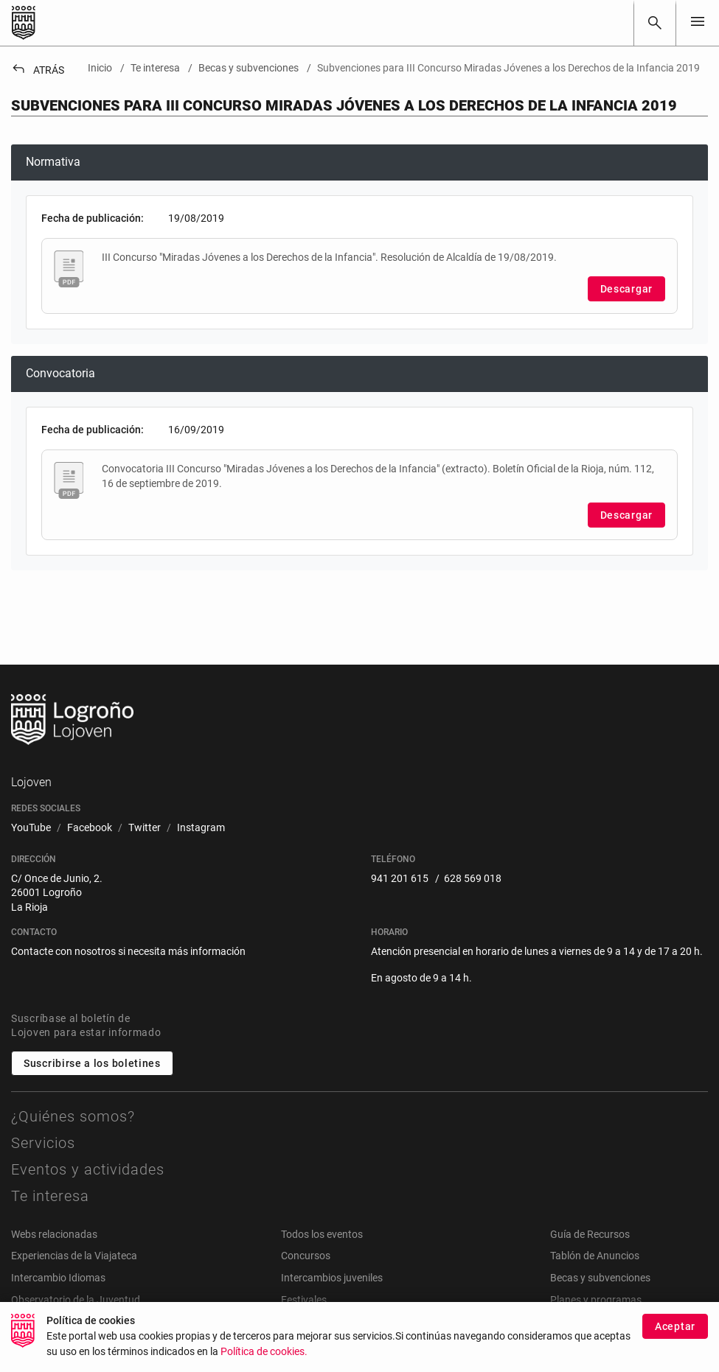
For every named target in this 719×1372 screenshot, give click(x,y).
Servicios (43, 1143)
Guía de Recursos (590, 1234)
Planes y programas (596, 1300)
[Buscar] (654, 23)
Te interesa (50, 1196)
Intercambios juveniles (332, 1278)
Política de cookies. (264, 1363)
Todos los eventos (322, 1234)
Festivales (304, 1300)
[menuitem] (31, 828)
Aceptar (675, 1337)
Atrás (37, 70)
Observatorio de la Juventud (75, 1300)
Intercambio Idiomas (58, 1278)
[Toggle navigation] (697, 22)
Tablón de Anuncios (594, 1255)
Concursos (305, 1255)
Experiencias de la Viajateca (74, 1255)
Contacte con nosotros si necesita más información (128, 951)
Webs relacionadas (54, 1234)
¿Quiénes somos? (73, 1116)
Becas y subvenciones (600, 1278)
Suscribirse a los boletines (92, 1063)
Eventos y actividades (87, 1169)
